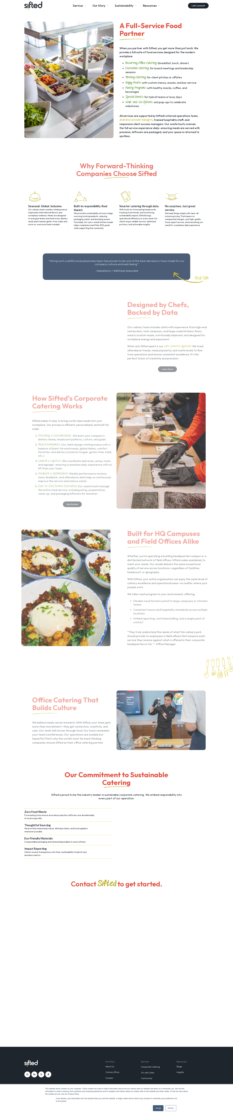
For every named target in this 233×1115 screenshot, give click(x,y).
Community (146, 1078)
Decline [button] (171, 1108)
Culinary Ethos (112, 1072)
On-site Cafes (147, 1072)
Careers (109, 1078)
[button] (79, 6)
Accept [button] (158, 1108)
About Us (110, 1066)
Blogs (179, 1066)
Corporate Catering (150, 1067)
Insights (180, 1072)
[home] (43, 5)
